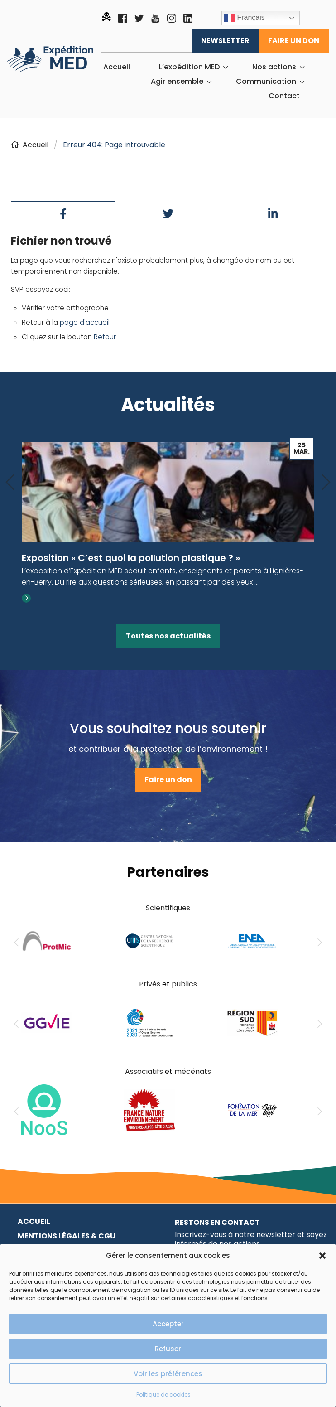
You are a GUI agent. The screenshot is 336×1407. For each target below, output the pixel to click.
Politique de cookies (163, 1394)
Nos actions (274, 67)
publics (184, 984)
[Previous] (9, 483)
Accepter (168, 1324)
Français (244, 18)
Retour (105, 337)
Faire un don (293, 40)
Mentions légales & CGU (66, 1236)
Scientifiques (168, 908)
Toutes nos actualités (168, 636)
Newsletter (225, 40)
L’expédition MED (189, 67)
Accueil (116, 67)
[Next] (326, 483)
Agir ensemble (177, 81)
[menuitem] (116, 67)
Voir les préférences (168, 1373)
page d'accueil (85, 322)
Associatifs (144, 1071)
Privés (149, 984)
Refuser (168, 1349)
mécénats (192, 1071)
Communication (266, 81)
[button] (322, 1255)
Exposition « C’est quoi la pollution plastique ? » (131, 557)
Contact (284, 96)
